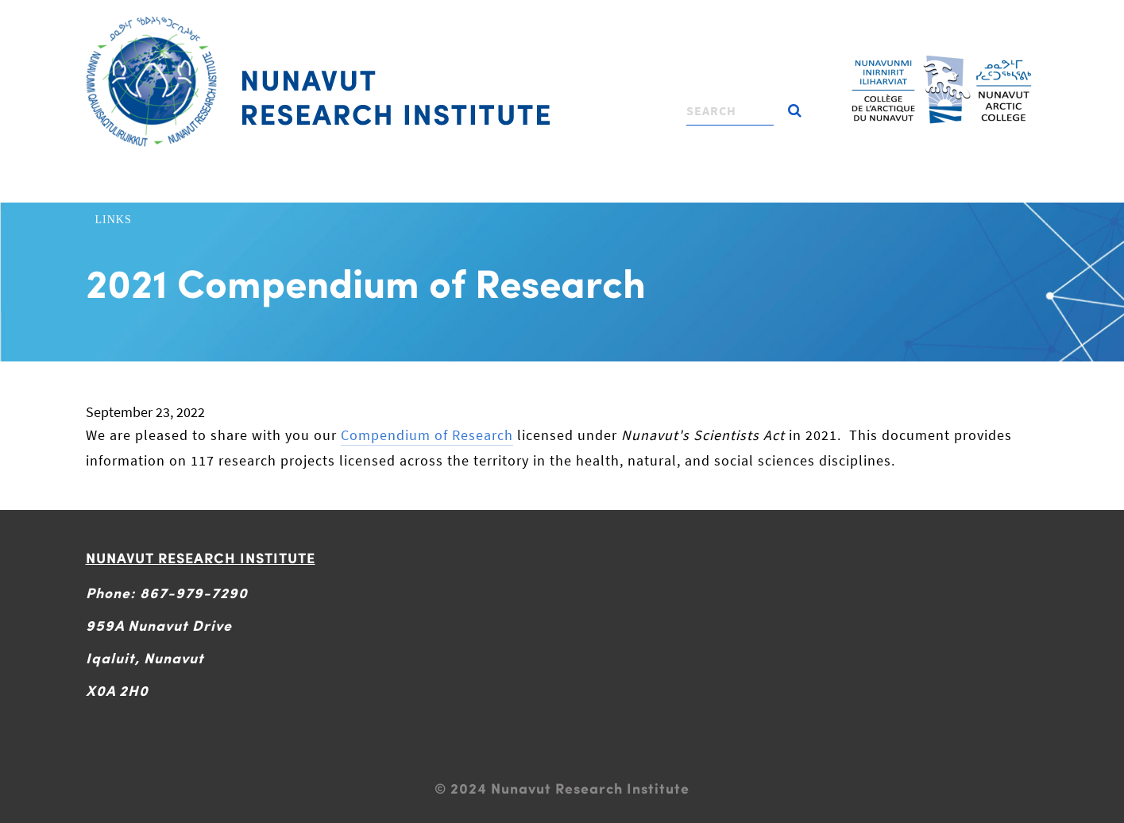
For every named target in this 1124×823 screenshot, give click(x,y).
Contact (949, 187)
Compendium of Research (427, 435)
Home (113, 187)
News (884, 187)
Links (113, 220)
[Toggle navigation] (560, 20)
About (171, 187)
